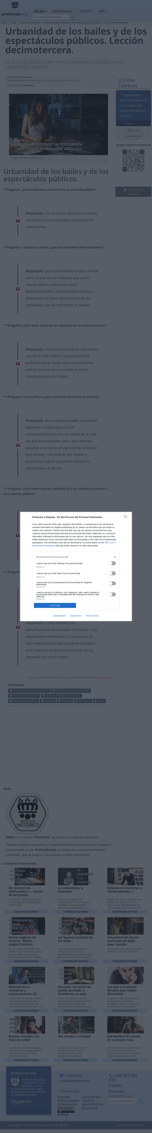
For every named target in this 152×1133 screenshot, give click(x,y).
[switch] (112, 563)
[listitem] (76, 556)
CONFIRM (55, 605)
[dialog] (76, 566)
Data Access (76, 616)
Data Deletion (59, 616)
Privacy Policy (92, 616)
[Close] (126, 517)
